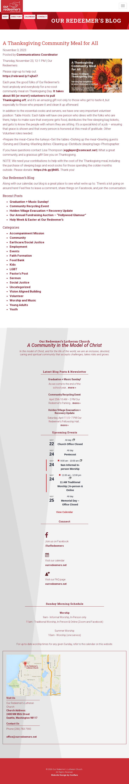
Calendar (30, 17)
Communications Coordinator (37, 54)
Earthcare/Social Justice (27, 242)
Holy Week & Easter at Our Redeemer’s (36, 219)
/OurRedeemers (54, 545)
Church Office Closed (70, 444)
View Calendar (64, 512)
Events (14, 251)
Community (18, 237)
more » (72, 387)
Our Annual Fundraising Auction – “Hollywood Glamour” (48, 215)
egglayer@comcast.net (80, 150)
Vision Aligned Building (25, 291)
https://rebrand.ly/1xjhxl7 (20, 76)
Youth (14, 309)
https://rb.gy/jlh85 (46, 170)
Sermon (15, 278)
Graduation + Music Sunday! (29, 201)
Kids (13, 264)
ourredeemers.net (56, 565)
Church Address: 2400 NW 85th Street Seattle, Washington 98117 (21, 714)
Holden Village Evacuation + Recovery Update (41, 210)
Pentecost (70, 454)
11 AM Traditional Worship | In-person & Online (70, 486)
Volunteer (17, 296)
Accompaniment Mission (27, 233)
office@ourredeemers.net (21, 736)
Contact (42, 17)
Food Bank (17, 260)
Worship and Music (23, 300)
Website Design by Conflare (64, 775)
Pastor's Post (19, 273)
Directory (16, 17)
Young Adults (19, 305)
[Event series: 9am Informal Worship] (81, 461)
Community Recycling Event (29, 206)
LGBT (13, 269)
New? (5, 17)
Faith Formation (21, 255)
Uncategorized (20, 287)
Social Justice (19, 282)
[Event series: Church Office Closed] (73, 440)
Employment (18, 246)
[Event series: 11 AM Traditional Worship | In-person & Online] (70, 478)
